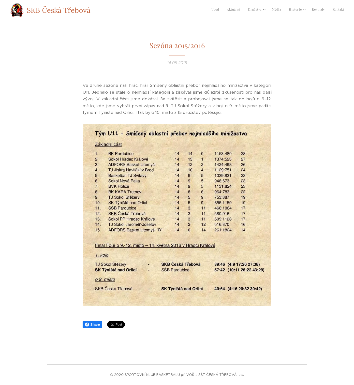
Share (92, 324)
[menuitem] (293, 10)
